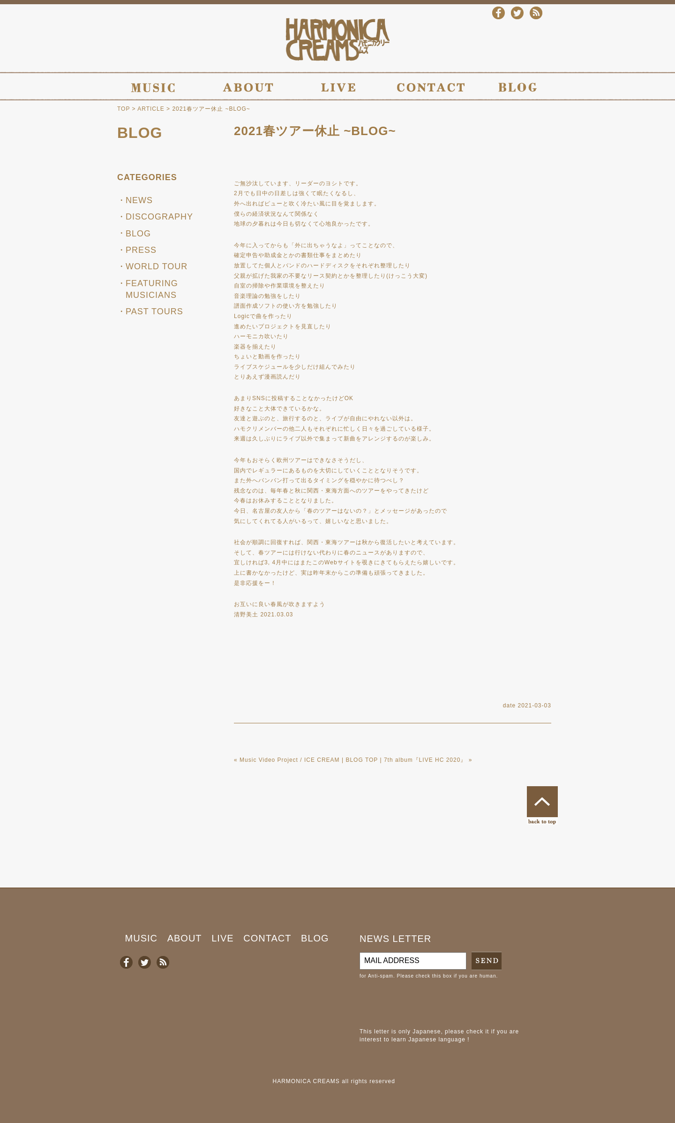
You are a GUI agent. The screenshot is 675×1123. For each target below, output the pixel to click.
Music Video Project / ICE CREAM (290, 760)
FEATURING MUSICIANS (152, 289)
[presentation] (431, 1004)
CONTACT (267, 938)
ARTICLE (150, 109)
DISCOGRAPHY (159, 216)
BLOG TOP (361, 760)
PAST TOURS (154, 311)
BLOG (139, 132)
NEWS (139, 200)
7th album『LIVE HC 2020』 (425, 760)
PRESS (141, 250)
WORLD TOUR (157, 266)
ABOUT (184, 938)
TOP (123, 109)
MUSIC (141, 938)
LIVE (222, 938)
